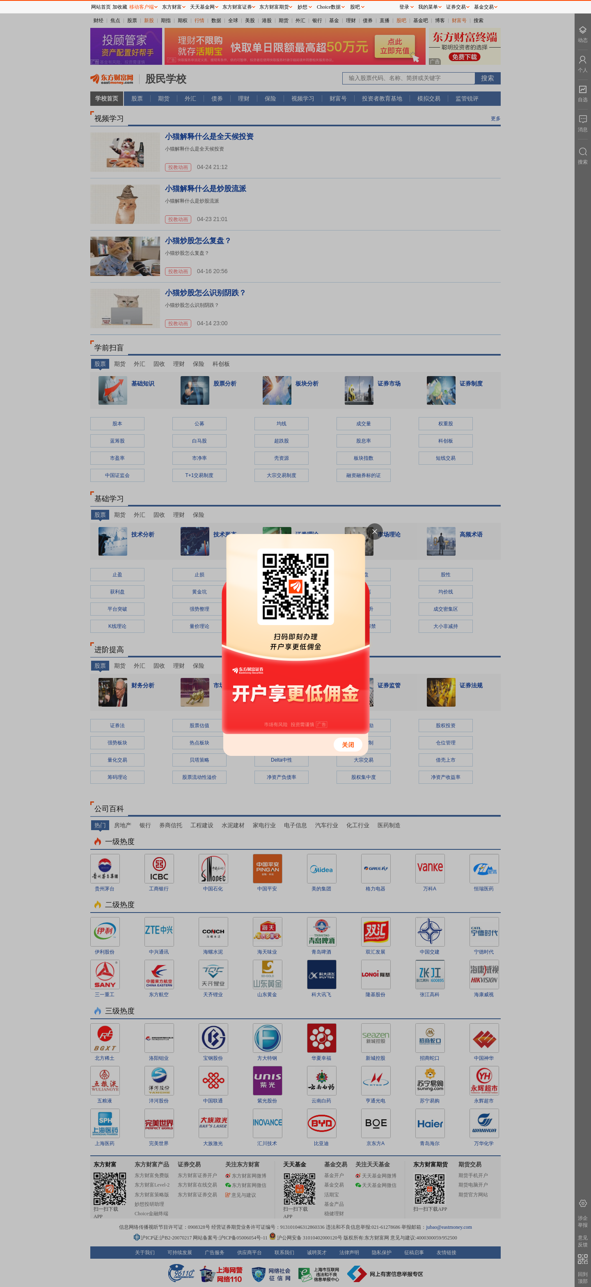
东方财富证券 (237, 7)
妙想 (302, 7)
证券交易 (456, 7)
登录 (404, 7)
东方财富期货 (274, 7)
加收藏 (119, 7)
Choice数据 (329, 7)
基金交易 (484, 7)
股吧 (355, 7)
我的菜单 (428, 7)
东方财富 (172, 7)
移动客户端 (141, 7)
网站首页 (101, 7)
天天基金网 (202, 7)
